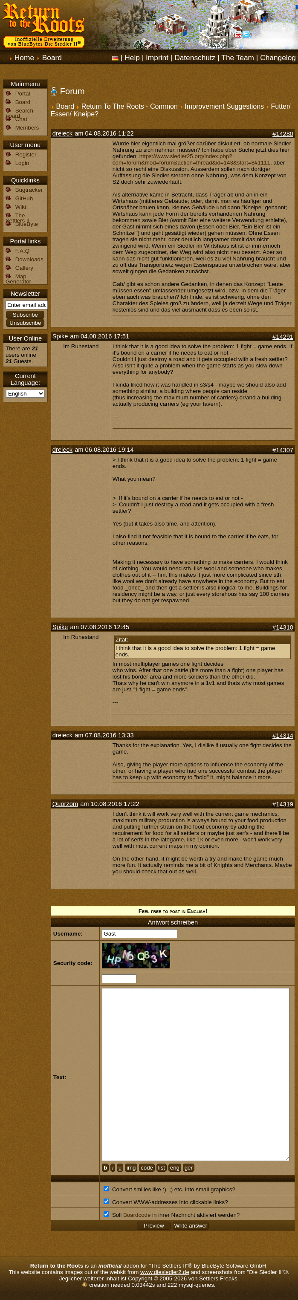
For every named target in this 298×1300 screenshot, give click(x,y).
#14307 (282, 450)
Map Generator (18, 279)
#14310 (282, 627)
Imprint (157, 57)
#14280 (282, 133)
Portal (22, 93)
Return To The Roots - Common (129, 106)
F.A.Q (22, 251)
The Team (237, 57)
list (161, 1167)
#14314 (282, 735)
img (131, 1167)
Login (22, 163)
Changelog (278, 57)
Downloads (29, 259)
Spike (60, 336)
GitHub (24, 198)
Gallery (24, 268)
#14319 (282, 804)
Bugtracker (29, 190)
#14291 (282, 336)
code (147, 1167)
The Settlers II (17, 218)
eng (174, 1167)
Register (26, 154)
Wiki (20, 207)
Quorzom (65, 803)
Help (132, 57)
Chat (21, 119)
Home (24, 57)
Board (52, 57)
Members (27, 127)
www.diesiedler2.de (164, 1272)
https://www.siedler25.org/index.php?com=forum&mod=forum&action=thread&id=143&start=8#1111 (191, 159)
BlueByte (26, 224)
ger (189, 1167)
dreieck (62, 133)
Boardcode (136, 1215)
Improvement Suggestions (224, 106)
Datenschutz (194, 57)
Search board (19, 113)
